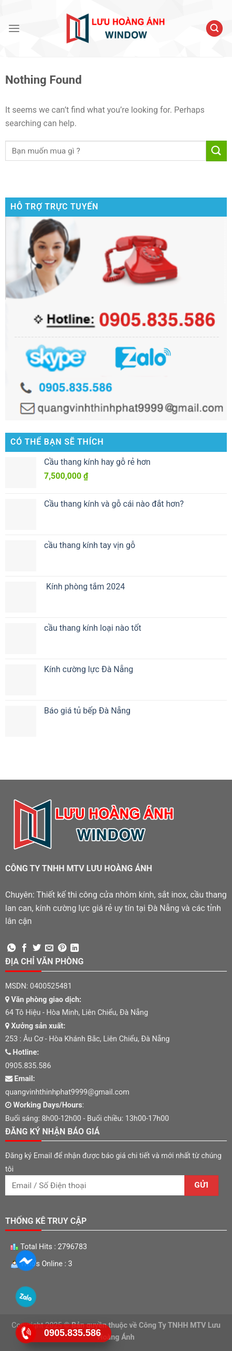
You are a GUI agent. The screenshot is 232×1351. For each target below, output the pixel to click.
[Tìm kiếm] (214, 28)
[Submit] (216, 151)
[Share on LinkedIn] (74, 948)
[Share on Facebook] (24, 948)
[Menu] (14, 28)
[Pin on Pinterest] (62, 948)
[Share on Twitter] (37, 948)
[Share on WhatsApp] (11, 948)
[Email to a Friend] (49, 948)
